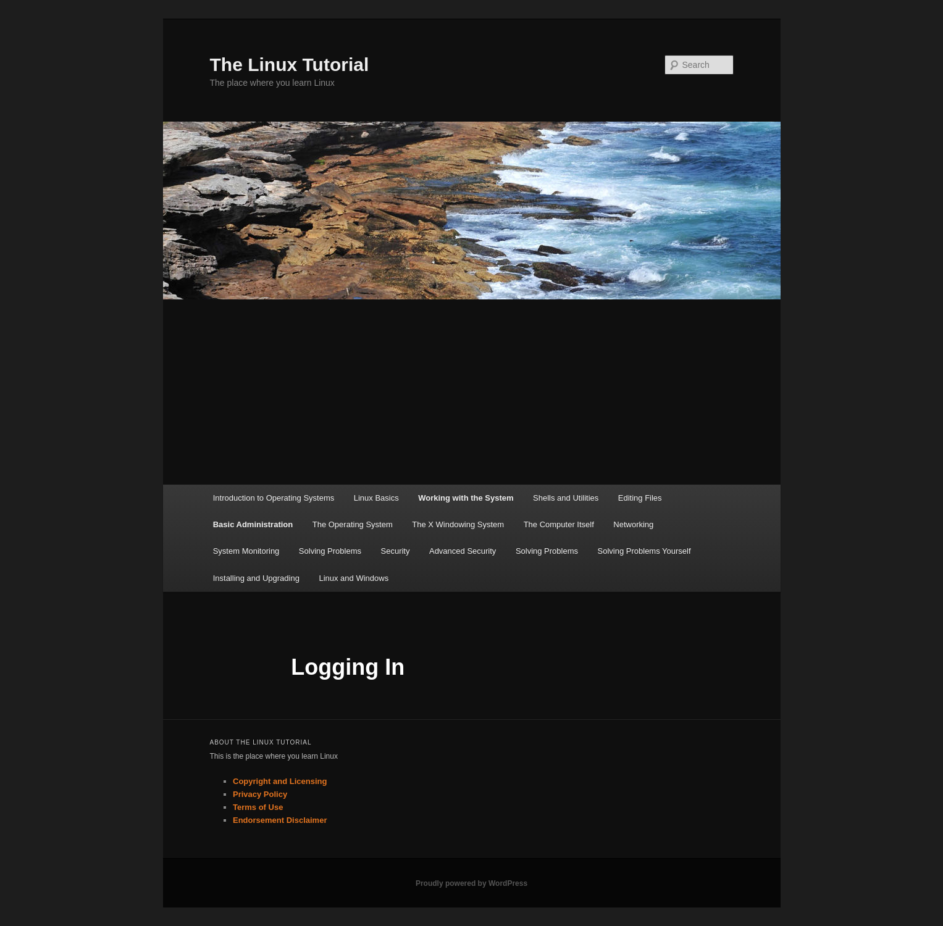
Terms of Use (258, 807)
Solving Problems (330, 551)
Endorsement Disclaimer (280, 820)
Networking (633, 524)
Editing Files (640, 498)
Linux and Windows (353, 578)
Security (395, 551)
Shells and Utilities (565, 498)
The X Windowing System (458, 524)
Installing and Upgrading (256, 578)
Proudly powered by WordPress (471, 883)
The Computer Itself (559, 524)
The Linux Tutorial (289, 64)
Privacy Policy (260, 794)
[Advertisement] (472, 392)
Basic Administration (253, 524)
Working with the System (465, 498)
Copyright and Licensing (280, 781)
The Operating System (352, 524)
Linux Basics (376, 498)
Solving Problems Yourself (644, 551)
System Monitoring (246, 551)
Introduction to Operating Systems (274, 498)
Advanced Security (462, 551)
